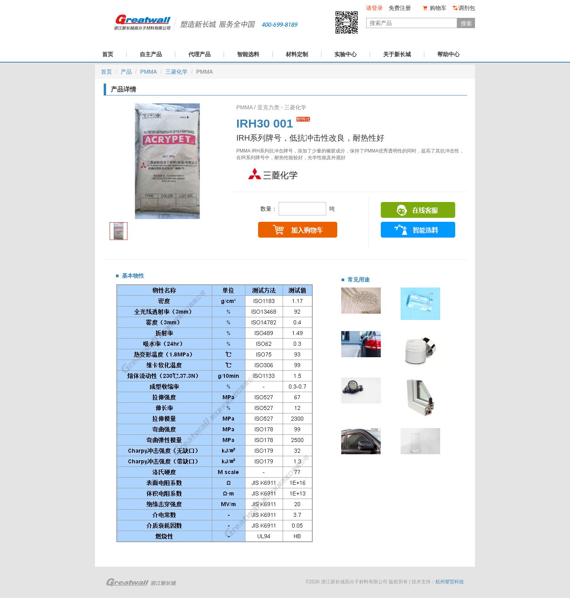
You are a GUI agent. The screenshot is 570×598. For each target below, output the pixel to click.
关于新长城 (397, 54)
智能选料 (248, 54)
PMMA (148, 72)
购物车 (438, 8)
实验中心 (345, 54)
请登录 (374, 8)
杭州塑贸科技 (449, 582)
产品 (126, 72)
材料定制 (297, 54)
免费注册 (400, 8)
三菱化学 (176, 72)
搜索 (466, 23)
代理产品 (199, 54)
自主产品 (151, 54)
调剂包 (466, 8)
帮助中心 (448, 54)
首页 (107, 54)
